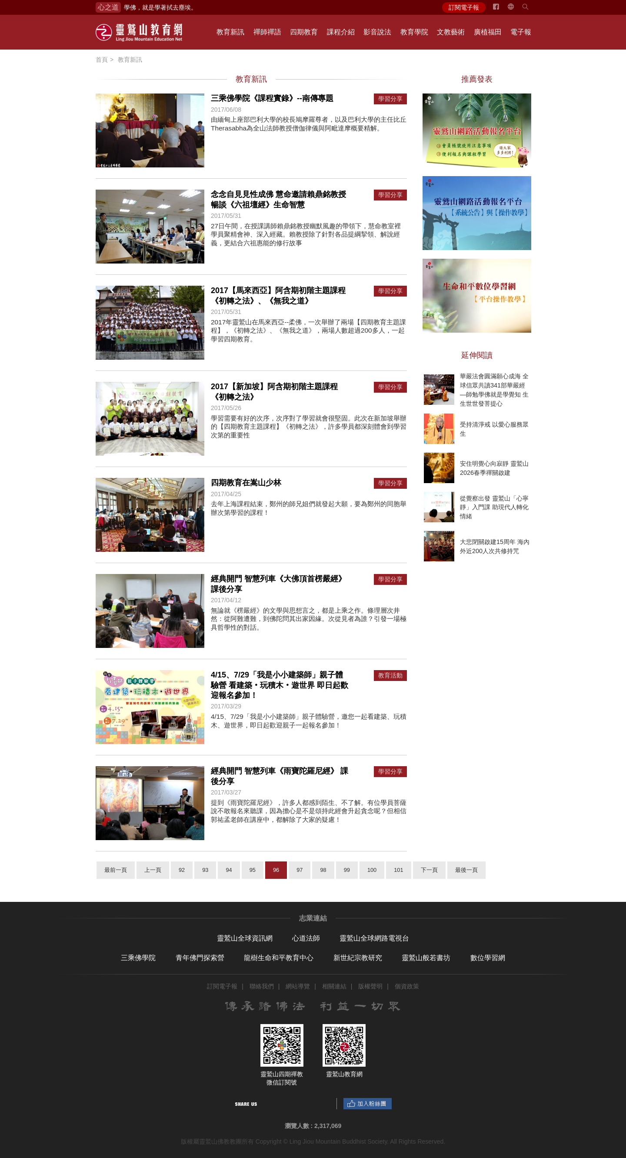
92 (182, 870)
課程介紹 (341, 32)
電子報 (520, 32)
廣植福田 (488, 32)
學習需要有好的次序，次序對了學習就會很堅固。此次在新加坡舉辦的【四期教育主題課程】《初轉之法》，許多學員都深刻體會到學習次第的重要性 (308, 426)
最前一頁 (115, 870)
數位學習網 (487, 957)
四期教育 (304, 32)
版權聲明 (370, 986)
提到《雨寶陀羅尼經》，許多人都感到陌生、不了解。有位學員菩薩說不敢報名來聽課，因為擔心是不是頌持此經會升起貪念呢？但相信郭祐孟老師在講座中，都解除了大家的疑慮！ (308, 811)
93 (205, 870)
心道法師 (306, 938)
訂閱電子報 (464, 7)
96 (276, 870)
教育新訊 (230, 32)
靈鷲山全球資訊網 (245, 938)
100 (371, 870)
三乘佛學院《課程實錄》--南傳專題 (272, 98)
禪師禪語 (267, 32)
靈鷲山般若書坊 (426, 957)
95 (253, 870)
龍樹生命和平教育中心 (278, 957)
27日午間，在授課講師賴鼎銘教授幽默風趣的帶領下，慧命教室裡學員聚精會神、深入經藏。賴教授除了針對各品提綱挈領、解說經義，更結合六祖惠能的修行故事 (306, 234)
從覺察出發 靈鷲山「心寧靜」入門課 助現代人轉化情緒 (494, 507)
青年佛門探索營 (200, 957)
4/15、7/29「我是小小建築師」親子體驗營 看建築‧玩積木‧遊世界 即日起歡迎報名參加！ (279, 685)
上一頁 (152, 870)
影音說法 (377, 32)
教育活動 (390, 675)
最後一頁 (466, 870)
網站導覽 (298, 986)
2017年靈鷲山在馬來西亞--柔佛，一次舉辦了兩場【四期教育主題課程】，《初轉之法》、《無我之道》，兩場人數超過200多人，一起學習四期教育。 (308, 330)
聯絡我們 (262, 986)
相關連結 (334, 986)
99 (347, 870)
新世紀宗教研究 (357, 957)
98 (323, 870)
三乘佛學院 (138, 957)
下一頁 (429, 870)
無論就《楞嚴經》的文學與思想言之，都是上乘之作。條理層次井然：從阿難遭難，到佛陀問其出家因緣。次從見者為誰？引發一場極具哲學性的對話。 (308, 619)
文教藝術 (451, 32)
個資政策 (407, 986)
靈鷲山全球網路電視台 (374, 938)
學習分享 (390, 99)
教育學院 (414, 32)
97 (299, 870)
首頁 (102, 59)
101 (398, 870)
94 (229, 870)
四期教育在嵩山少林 (246, 482)
